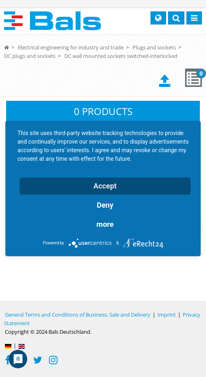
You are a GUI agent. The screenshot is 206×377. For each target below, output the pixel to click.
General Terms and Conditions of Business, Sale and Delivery (78, 314)
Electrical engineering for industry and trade (71, 47)
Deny (105, 205)
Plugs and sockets (154, 47)
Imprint (166, 314)
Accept (105, 186)
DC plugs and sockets (29, 56)
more (105, 224)
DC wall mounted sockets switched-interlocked (120, 56)
